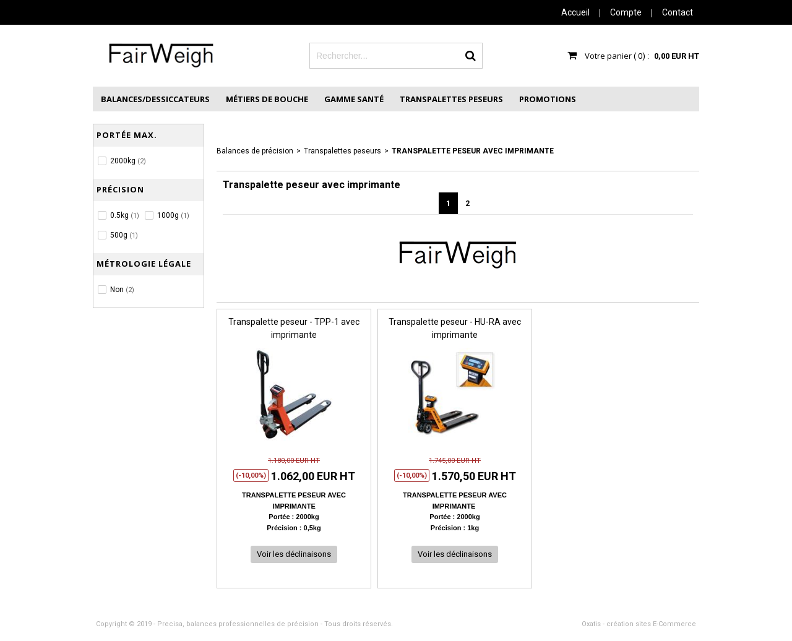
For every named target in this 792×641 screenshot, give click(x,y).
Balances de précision (255, 151)
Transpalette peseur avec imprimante (473, 151)
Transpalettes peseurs (451, 99)
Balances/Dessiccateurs (155, 99)
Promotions (547, 99)
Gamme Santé (354, 99)
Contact (677, 12)
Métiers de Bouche (267, 99)
